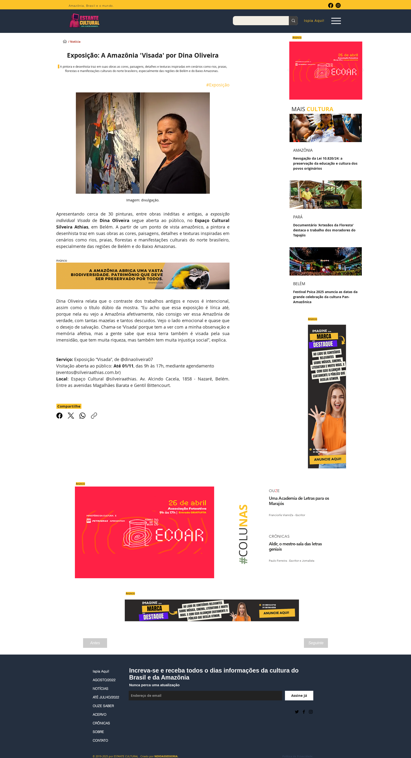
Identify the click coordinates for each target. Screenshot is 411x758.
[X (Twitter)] (71, 416)
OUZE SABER (103, 706)
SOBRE (98, 732)
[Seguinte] (316, 643)
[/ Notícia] (78, 41)
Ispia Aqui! (101, 671)
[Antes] (95, 643)
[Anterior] (289, 70)
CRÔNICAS (101, 723)
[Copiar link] (94, 416)
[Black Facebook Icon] (303, 711)
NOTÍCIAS (100, 688)
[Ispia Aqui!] (64, 41)
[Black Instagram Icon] (310, 711)
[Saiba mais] (324, 70)
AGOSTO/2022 (104, 680)
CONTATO (100, 740)
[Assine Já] (299, 695)
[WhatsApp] (82, 416)
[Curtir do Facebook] (140, 711)
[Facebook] (330, 5)
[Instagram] (338, 5)
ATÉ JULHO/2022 (106, 697)
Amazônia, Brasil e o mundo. (91, 5)
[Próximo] (363, 70)
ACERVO (99, 714)
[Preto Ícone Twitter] (296, 711)
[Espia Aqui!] (336, 20)
